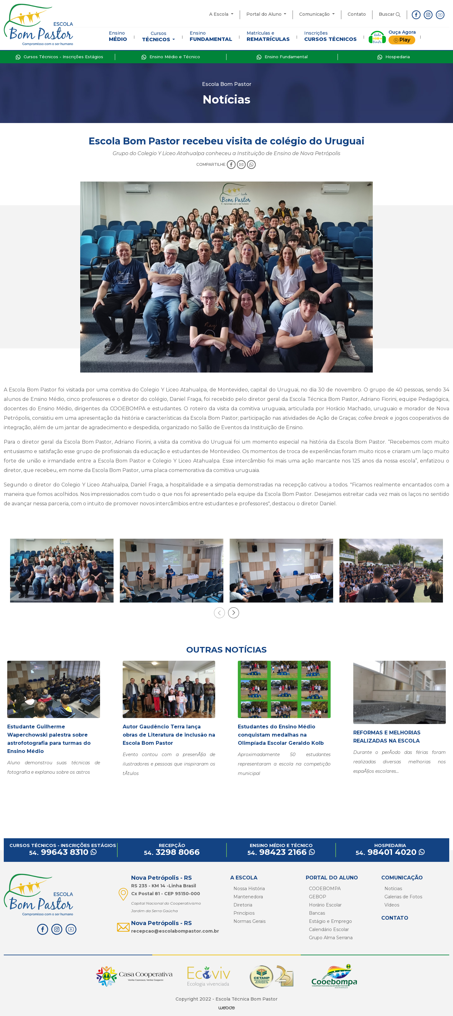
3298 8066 (172, 852)
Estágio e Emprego (330, 921)
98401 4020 (390, 852)
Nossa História (249, 888)
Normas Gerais (249, 921)
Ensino (118, 36)
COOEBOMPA (325, 888)
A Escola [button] (219, 14)
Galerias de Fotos (403, 897)
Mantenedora (248, 897)
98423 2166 (281, 852)
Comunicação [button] (315, 14)
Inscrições (330, 36)
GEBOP (317, 897)
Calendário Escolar (329, 929)
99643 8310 (63, 852)
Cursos (156, 36)
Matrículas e (268, 36)
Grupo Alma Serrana (331, 937)
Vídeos (391, 905)
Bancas (317, 913)
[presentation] (219, 612)
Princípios (243, 913)
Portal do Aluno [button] (264, 14)
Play (402, 40)
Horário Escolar (325, 905)
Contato (357, 14)
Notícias (393, 888)
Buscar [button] (389, 14)
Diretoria (242, 905)
